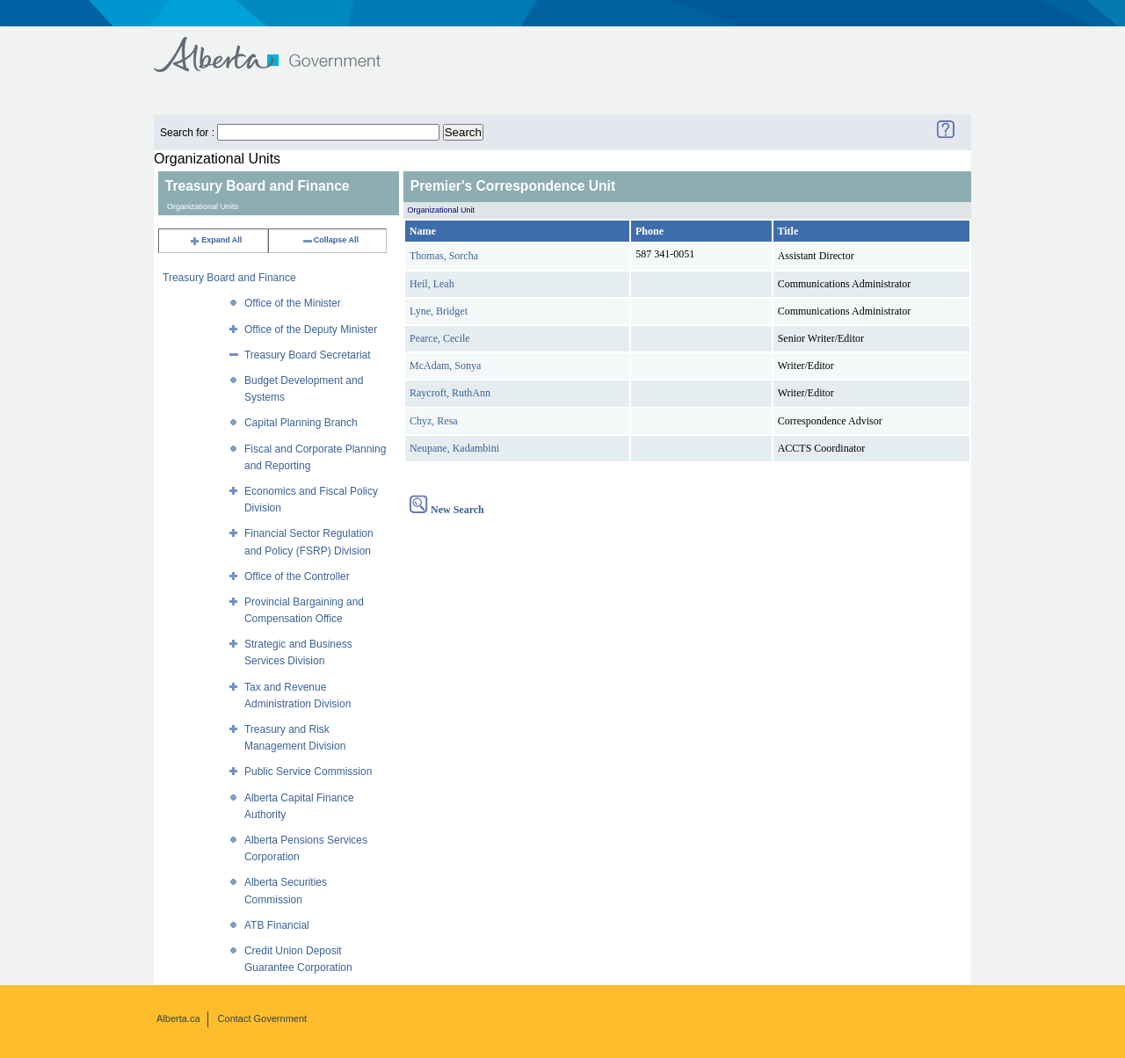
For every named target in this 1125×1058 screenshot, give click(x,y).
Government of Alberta (281, 46)
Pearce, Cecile (440, 338)
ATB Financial (276, 925)
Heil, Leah (432, 284)
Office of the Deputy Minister (310, 329)
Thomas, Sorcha (444, 256)
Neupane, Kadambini (454, 448)
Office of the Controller (297, 576)
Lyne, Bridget (439, 311)
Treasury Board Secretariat (307, 355)
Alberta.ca (178, 1018)
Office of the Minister (292, 303)
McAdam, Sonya (445, 365)
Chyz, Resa (434, 421)
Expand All (215, 240)
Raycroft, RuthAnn (450, 393)
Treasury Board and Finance (229, 278)
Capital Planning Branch (301, 423)
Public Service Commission (308, 771)
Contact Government (263, 1018)
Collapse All (330, 240)
